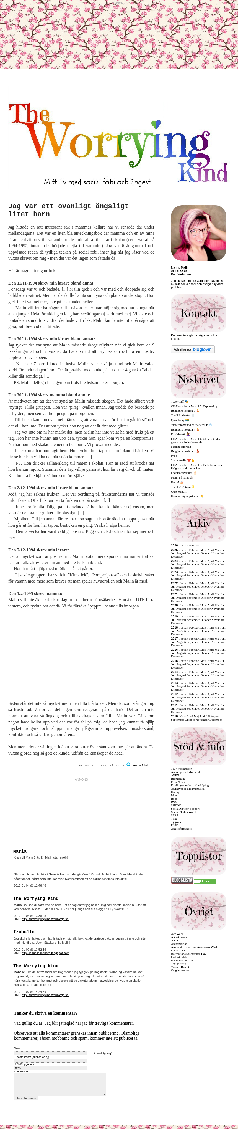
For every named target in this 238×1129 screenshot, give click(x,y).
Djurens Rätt (179, 950)
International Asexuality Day (188, 953)
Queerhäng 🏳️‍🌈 (180, 420)
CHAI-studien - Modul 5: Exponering (194, 406)
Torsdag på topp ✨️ (183, 486)
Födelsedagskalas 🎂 (184, 472)
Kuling (175, 792)
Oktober (206, 553)
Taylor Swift (178, 963)
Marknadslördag (181, 446)
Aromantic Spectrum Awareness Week (194, 947)
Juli (173, 553)
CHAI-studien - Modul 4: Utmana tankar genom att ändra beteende (196, 440)
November (217, 553)
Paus (174, 455)
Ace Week (177, 933)
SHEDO (176, 805)
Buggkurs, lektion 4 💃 (185, 429)
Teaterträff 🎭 (179, 401)
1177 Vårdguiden (181, 768)
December (177, 556)
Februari (194, 545)
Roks (174, 798)
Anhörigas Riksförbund (185, 772)
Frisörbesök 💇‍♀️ (180, 434)
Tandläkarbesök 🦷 (183, 415)
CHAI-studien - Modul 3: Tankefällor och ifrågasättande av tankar (196, 466)
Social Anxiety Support (185, 808)
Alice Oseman (179, 937)
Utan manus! (179, 491)
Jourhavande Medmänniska (188, 788)
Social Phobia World (183, 812)
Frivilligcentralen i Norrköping (190, 785)
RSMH (175, 802)
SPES (174, 815)
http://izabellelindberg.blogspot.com (45, 953)
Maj (217, 549)
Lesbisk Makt (179, 957)
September (193, 553)
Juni (223, 549)
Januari (184, 545)
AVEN (175, 775)
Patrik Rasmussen (182, 960)
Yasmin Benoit (180, 967)
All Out (175, 940)
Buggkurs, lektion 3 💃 (185, 451)
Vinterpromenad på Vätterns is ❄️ (192, 424)
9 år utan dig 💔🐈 (183, 460)
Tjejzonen (177, 822)
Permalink (141, 765)
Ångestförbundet (181, 828)
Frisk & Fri (178, 782)
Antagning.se (179, 943)
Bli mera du (178, 778)
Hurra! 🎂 (177, 482)
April (210, 549)
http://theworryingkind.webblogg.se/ (45, 919)
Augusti (181, 553)
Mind (174, 795)
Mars (203, 549)
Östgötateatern (180, 970)
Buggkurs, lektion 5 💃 (185, 410)
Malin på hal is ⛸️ (182, 477)
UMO (174, 825)
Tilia (174, 818)
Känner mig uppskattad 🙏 (187, 496)
